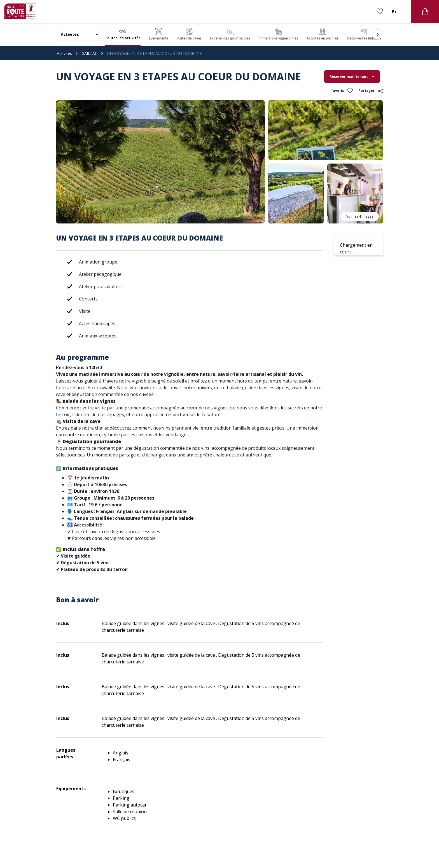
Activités (64, 53)
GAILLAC (89, 53)
